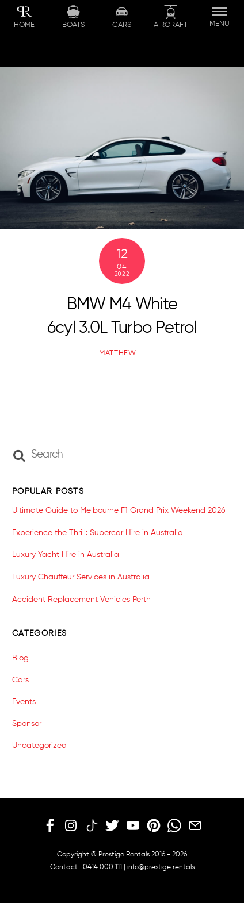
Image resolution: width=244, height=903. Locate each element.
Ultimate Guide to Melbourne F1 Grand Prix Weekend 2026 (118, 510)
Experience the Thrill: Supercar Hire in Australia (97, 533)
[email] (195, 826)
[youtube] (133, 826)
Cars (20, 680)
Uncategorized (39, 745)
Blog (20, 658)
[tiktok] (91, 826)
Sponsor (26, 724)
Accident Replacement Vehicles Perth (81, 599)
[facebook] (50, 826)
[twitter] (112, 826)
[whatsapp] (174, 826)
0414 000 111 (102, 867)
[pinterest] (154, 826)
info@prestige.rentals (161, 867)
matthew (117, 353)
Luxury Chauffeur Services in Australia (81, 577)
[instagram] (71, 826)
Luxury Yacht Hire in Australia (65, 555)
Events (24, 702)
